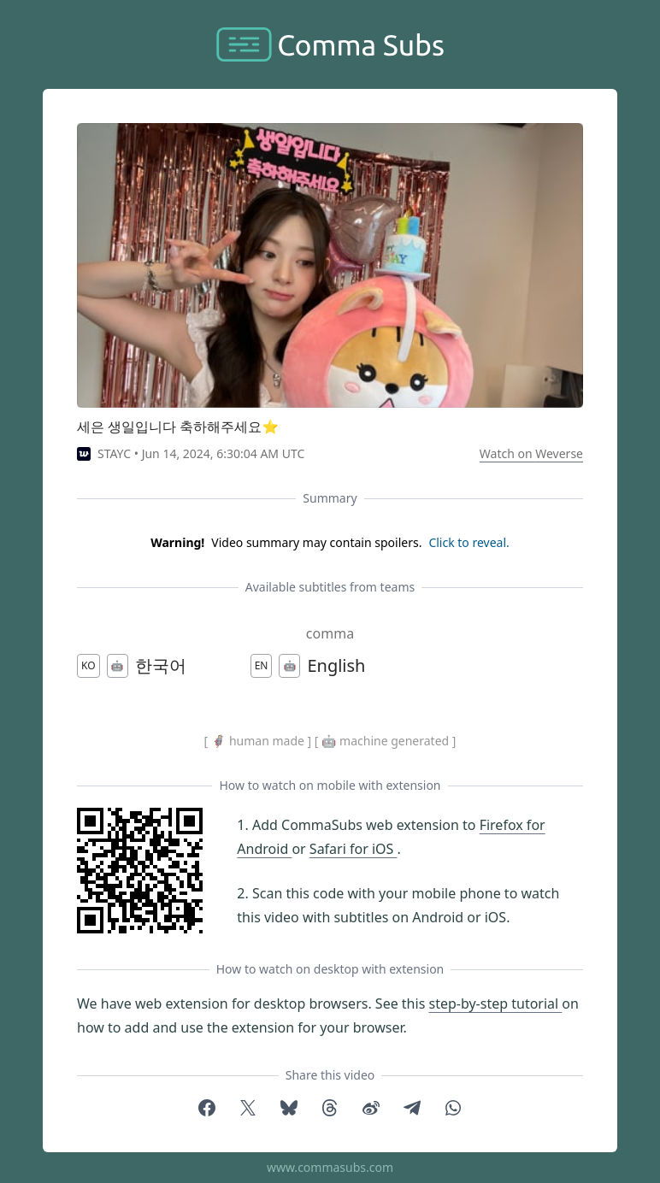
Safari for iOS (353, 848)
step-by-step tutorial (495, 1003)
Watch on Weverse (531, 453)
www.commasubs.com (330, 1167)
